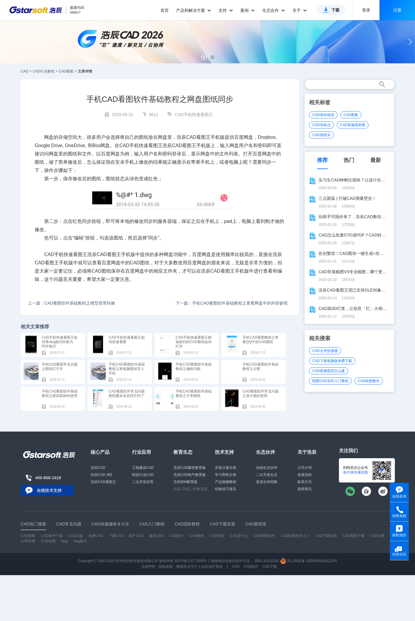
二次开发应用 (142, 482)
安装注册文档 (225, 468)
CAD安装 (217, 536)
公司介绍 (304, 468)
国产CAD (136, 536)
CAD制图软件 (264, 536)
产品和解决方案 (193, 10)
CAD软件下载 (51, 536)
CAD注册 (377, 536)
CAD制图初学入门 (295, 536)
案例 (247, 10)
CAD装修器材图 (352, 125)
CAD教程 (196, 536)
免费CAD (96, 536)
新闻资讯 (304, 489)
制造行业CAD (143, 475)
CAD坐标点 (321, 125)
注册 (397, 10)
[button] (204, 57)
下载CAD (116, 536)
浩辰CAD (98, 468)
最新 (375, 160)
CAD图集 (351, 115)
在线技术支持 (49, 490)
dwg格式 (80, 541)
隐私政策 (166, 566)
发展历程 (304, 475)
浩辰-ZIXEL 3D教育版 (190, 489)
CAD (24, 71)
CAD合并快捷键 (324, 351)
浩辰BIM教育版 (185, 482)
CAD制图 (28, 536)
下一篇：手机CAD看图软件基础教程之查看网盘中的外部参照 (232, 303)
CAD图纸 (139, 262)
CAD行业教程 (43, 71)
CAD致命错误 (323, 115)
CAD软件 (251, 566)
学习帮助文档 (225, 475)
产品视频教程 (225, 482)
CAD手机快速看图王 (194, 114)
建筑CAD (156, 536)
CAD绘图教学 (368, 381)
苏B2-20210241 (267, 561)
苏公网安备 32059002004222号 (308, 561)
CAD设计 (176, 536)
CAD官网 (28, 541)
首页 (164, 10)
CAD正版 (75, 536)
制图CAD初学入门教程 (330, 381)
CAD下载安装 (326, 536)
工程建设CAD (143, 468)
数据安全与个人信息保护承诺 (199, 566)
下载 (335, 10)
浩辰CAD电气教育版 (189, 475)
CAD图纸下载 (353, 536)
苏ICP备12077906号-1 (192, 561)
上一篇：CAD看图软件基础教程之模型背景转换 (71, 303)
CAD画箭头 (321, 135)
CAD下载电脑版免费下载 (332, 361)
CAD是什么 (239, 536)
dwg (64, 541)
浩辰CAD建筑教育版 (189, 468)
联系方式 (304, 482)
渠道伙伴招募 (266, 482)
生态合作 (273, 10)
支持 (225, 10)
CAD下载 (269, 566)
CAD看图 (66, 71)
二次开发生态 (266, 475)
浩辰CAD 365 (101, 475)
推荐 (322, 160)
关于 (299, 10)
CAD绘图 (48, 541)
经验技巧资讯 (225, 489)
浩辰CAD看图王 (103, 482)
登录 (366, 10)
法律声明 (148, 566)
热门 (349, 160)
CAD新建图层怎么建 (328, 371)
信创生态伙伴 (266, 468)
